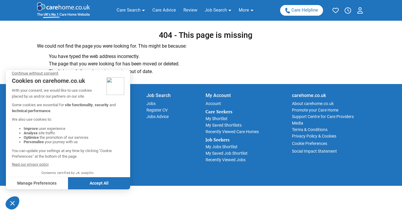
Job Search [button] (158, 95)
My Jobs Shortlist (222, 146)
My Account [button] (218, 95)
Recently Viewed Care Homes (232, 131)
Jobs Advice (157, 116)
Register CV (157, 110)
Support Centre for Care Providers (323, 116)
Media (297, 123)
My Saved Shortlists (224, 125)
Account (213, 103)
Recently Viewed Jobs (226, 159)
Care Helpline (301, 10)
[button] (131, 10)
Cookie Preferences (309, 143)
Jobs (151, 103)
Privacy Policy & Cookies (314, 136)
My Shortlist (216, 118)
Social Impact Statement (314, 151)
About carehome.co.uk (313, 103)
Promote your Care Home (315, 110)
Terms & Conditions (309, 129)
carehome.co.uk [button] (309, 95)
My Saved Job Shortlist (227, 153)
